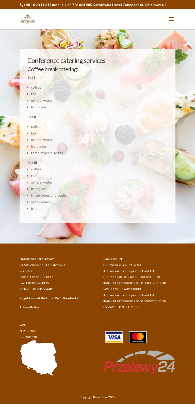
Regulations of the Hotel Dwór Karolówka (49, 298)
